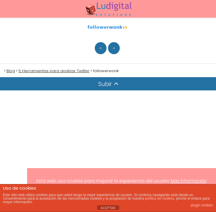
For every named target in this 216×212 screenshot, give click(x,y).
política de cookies (159, 198)
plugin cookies (202, 205)
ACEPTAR (107, 208)
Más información (189, 181)
